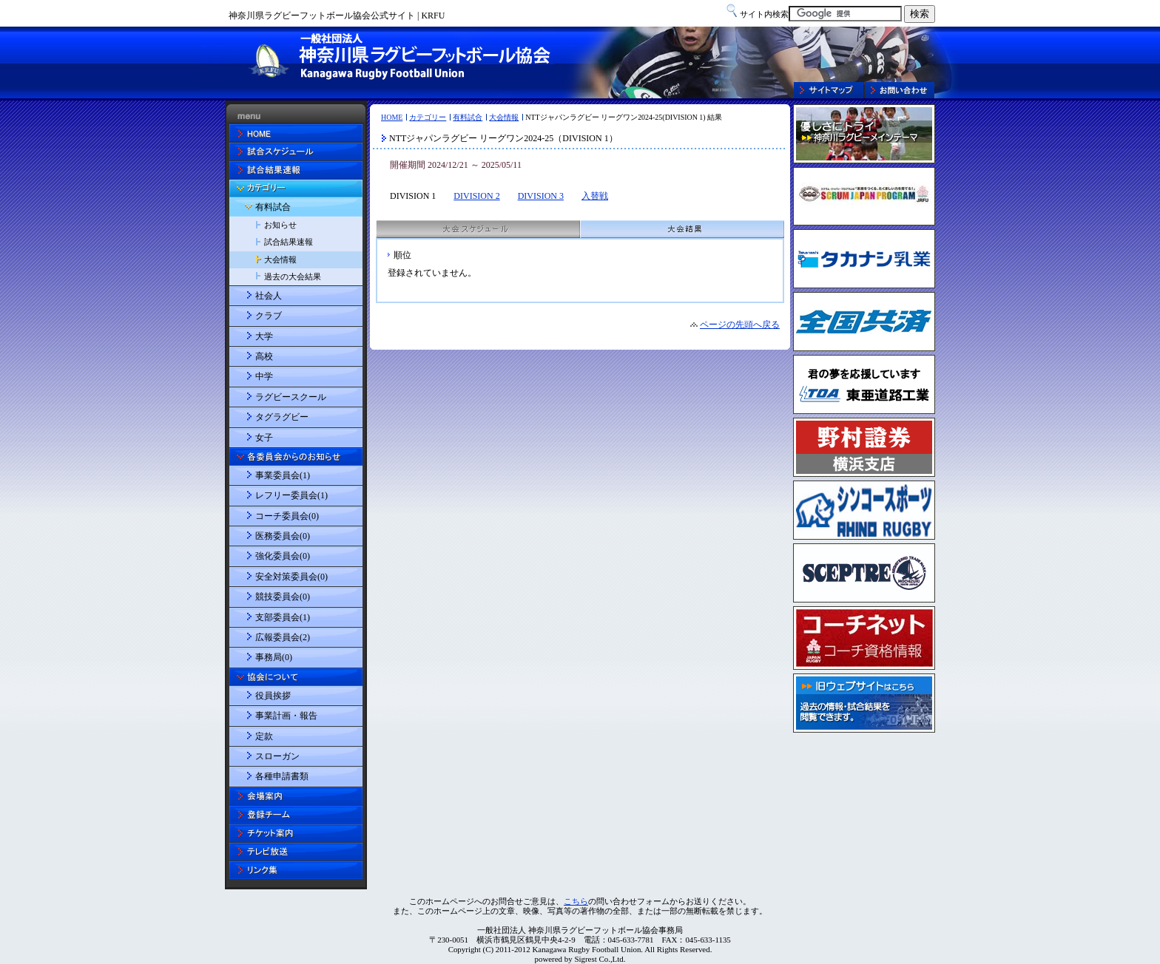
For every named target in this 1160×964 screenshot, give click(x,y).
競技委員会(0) (282, 596)
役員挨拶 (273, 695)
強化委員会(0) (282, 556)
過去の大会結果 (292, 276)
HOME (391, 117)
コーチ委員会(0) (287, 516)
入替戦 (594, 196)
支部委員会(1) (282, 617)
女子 (264, 437)
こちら (576, 901)
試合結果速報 (288, 241)
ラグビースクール (290, 397)
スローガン (277, 756)
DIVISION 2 (476, 196)
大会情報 (504, 117)
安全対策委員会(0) (291, 576)
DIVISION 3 (541, 196)
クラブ (268, 315)
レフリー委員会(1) (291, 495)
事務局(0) (273, 657)
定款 (264, 736)
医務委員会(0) (282, 536)
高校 (264, 356)
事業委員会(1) (282, 475)
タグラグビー (281, 417)
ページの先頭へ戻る (740, 324)
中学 (264, 376)
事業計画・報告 (286, 715)
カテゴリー (427, 117)
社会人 (268, 296)
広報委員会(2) (282, 637)
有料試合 (467, 117)
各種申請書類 (281, 776)
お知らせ (280, 224)
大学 (264, 336)
